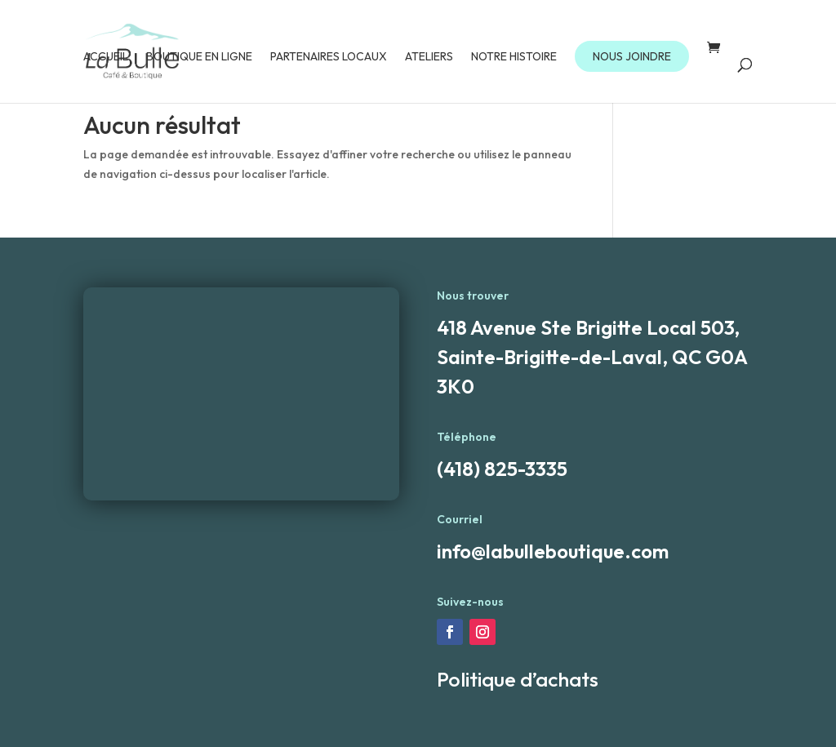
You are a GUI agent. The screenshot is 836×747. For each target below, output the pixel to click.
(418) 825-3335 (502, 468)
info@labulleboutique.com (553, 551)
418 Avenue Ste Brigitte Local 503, (588, 327)
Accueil (105, 57)
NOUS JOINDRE (632, 56)
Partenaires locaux (328, 57)
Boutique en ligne (199, 57)
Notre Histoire (514, 57)
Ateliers (429, 57)
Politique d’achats (517, 679)
